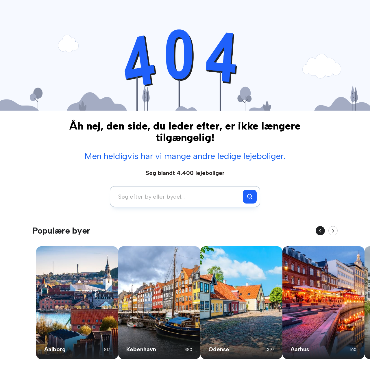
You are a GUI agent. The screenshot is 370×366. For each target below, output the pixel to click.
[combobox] (178, 196)
